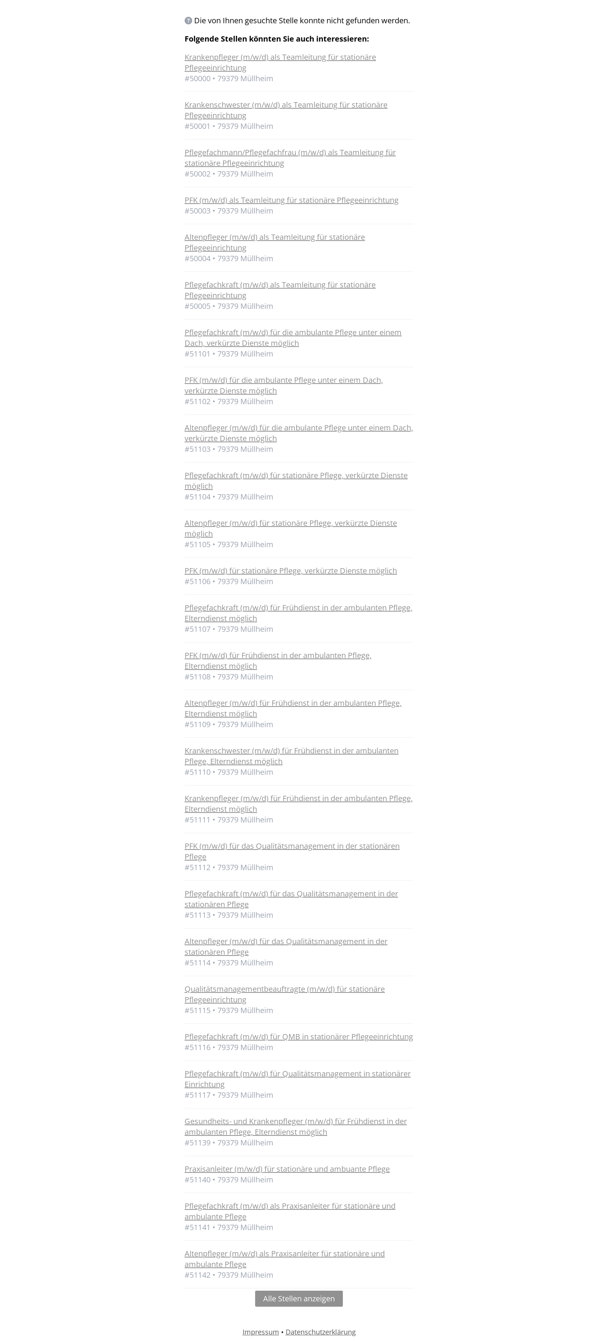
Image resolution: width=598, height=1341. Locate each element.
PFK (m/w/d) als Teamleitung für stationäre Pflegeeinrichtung (292, 200)
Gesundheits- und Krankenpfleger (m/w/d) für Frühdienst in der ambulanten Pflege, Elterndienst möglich (296, 1126)
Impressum (261, 1331)
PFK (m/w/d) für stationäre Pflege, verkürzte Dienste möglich (291, 570)
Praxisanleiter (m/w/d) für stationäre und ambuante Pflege (287, 1169)
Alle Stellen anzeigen (299, 1298)
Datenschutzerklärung (321, 1331)
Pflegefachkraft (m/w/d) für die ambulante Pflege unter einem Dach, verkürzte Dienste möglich (293, 337)
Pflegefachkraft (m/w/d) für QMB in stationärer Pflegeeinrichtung (299, 1036)
